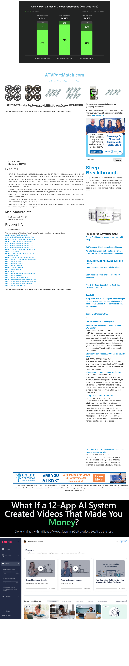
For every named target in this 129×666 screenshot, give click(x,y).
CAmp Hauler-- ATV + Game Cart (99, 396)
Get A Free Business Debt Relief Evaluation (104, 267)
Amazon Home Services (13, 269)
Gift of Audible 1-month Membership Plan (19, 247)
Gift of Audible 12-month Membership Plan (19, 237)
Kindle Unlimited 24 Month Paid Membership (20, 239)
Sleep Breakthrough (102, 170)
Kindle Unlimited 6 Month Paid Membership (19, 257)
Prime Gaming (10, 271)
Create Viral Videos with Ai (97, 314)
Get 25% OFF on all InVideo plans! (100, 321)
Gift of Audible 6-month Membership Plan (19, 245)
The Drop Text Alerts (12, 255)
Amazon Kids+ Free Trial (13, 275)
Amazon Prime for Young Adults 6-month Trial (20, 259)
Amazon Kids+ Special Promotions (16, 277)
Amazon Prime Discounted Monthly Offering (20, 273)
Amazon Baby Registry (13, 261)
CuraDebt (90, 295)
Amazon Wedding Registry (14, 263)
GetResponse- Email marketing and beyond (104, 247)
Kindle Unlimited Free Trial (14, 267)
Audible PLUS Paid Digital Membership (18, 241)
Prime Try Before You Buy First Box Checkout (20, 279)
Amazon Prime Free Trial (13, 265)
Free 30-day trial (98, 115)
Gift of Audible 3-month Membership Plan (19, 243)
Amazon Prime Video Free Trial (15, 285)
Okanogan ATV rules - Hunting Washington (104, 372)
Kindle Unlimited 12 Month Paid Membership (20, 249)
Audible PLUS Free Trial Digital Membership (20, 253)
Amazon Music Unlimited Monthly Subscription (20, 281)
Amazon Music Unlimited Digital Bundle (18, 283)
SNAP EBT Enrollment (12, 251)
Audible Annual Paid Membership (16, 235)
